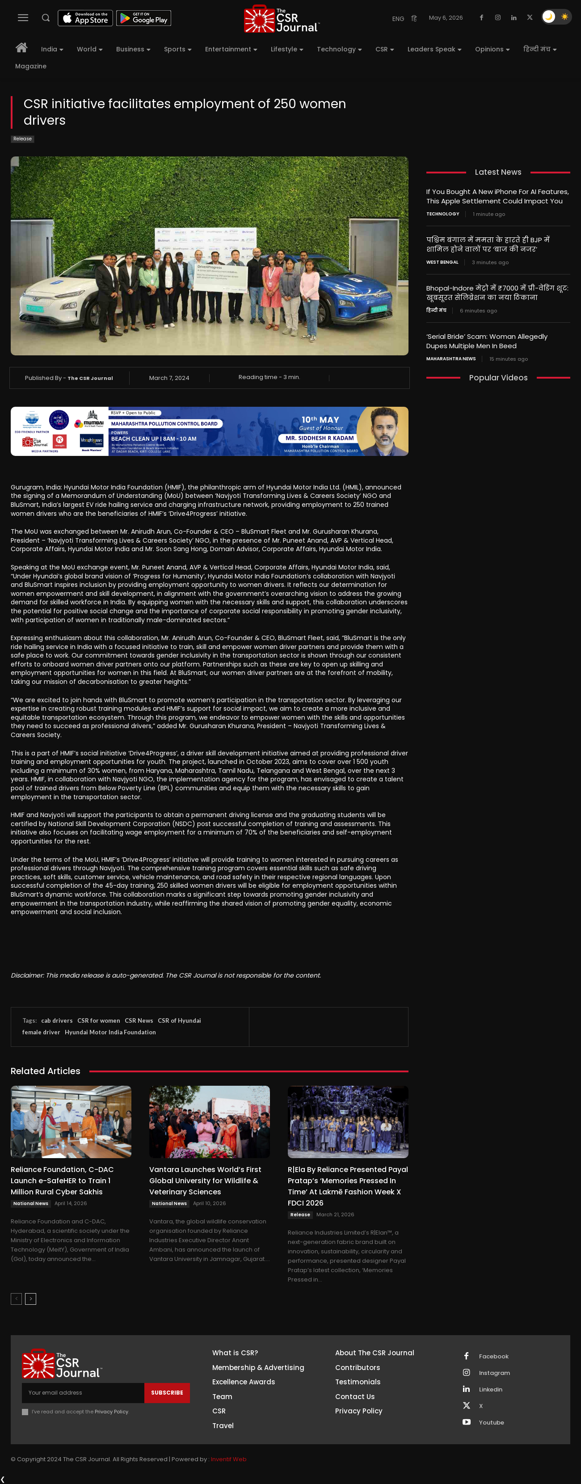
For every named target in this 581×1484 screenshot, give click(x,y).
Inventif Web (229, 1459)
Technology (442, 214)
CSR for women (98, 1020)
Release (22, 139)
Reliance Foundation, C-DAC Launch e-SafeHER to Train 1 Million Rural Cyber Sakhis (62, 1180)
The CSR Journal (90, 378)
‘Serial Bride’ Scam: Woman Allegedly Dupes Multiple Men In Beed (486, 341)
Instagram (494, 1373)
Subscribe (167, 1392)
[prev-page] (16, 1299)
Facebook (494, 1357)
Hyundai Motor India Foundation (110, 1032)
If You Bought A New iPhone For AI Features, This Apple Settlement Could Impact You (497, 196)
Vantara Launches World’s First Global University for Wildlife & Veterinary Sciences (205, 1180)
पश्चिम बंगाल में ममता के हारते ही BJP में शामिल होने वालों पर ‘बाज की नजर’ (488, 244)
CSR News (139, 1020)
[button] (45, 17)
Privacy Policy (111, 1411)
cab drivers (57, 1020)
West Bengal (442, 262)
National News (30, 1203)
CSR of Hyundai (179, 1020)
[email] (83, 1393)
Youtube (491, 1423)
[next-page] (30, 1299)
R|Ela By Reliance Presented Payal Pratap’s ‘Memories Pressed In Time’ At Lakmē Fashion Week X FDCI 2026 (348, 1186)
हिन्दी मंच (436, 311)
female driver (41, 1032)
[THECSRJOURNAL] (282, 18)
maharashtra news (451, 359)
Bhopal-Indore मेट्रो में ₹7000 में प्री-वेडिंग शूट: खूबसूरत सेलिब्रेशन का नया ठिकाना (497, 292)
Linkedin (490, 1390)
